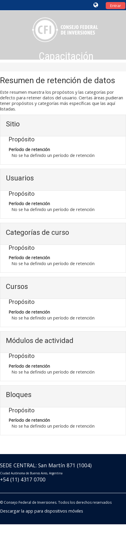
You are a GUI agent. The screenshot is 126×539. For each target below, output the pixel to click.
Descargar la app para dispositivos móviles (41, 511)
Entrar (115, 5)
